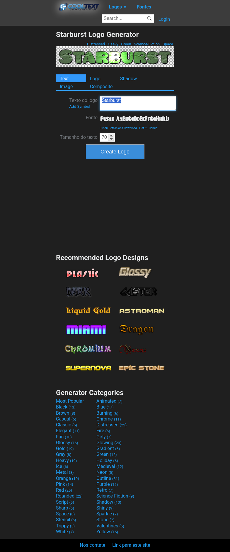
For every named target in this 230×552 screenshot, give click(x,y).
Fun (64, 437)
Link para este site (131, 545)
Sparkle (107, 514)
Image (66, 86)
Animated (109, 401)
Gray (63, 454)
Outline (107, 478)
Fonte (92, 117)
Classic (66, 425)
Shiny (105, 508)
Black (66, 407)
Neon (104, 472)
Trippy (65, 526)
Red (64, 490)
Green (126, 44)
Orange (67, 478)
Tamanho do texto (79, 137)
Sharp (65, 508)
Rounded (69, 496)
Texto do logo (83, 103)
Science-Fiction (147, 44)
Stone (105, 519)
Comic (153, 128)
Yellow (107, 531)
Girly (104, 437)
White (65, 531)
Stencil (66, 519)
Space (168, 44)
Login (164, 19)
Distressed (96, 44)
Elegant (68, 430)
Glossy (67, 442)
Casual (66, 419)
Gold (65, 448)
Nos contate (92, 545)
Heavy (113, 44)
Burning (107, 413)
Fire (103, 430)
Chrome (108, 419)
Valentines (110, 526)
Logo (95, 78)
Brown (65, 413)
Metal (65, 472)
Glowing (108, 442)
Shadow (128, 78)
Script (65, 502)
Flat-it (142, 128)
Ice (62, 466)
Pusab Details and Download (118, 128)
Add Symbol (79, 106)
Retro (104, 490)
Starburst (138, 103)
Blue (105, 407)
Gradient (108, 448)
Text (64, 78)
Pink (64, 484)
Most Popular (70, 401)
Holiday (107, 460)
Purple (107, 484)
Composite (101, 86)
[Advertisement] (27, 118)
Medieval (109, 466)
